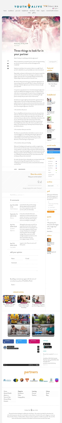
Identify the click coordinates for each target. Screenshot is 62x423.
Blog (47, 395)
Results (51, 211)
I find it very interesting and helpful (53, 204)
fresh (38, 11)
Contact (6, 401)
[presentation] (24, 282)
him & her (32, 11)
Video (19, 395)
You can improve (53, 209)
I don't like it (52, 207)
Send (12, 285)
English (54, 8)
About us (6, 395)
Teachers (34, 395)
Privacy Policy (7, 399)
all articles (19, 195)
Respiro (32, 413)
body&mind (25, 11)
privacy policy (17, 281)
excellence (11, 11)
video (29, 13)
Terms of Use (7, 397)
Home (5, 391)
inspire (43, 11)
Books (47, 393)
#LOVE (15, 169)
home (5, 11)
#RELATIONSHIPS (21, 169)
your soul (18, 11)
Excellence (20, 393)
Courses (34, 393)
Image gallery (21, 397)
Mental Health (7, 393)
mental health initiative (52, 11)
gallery (34, 13)
